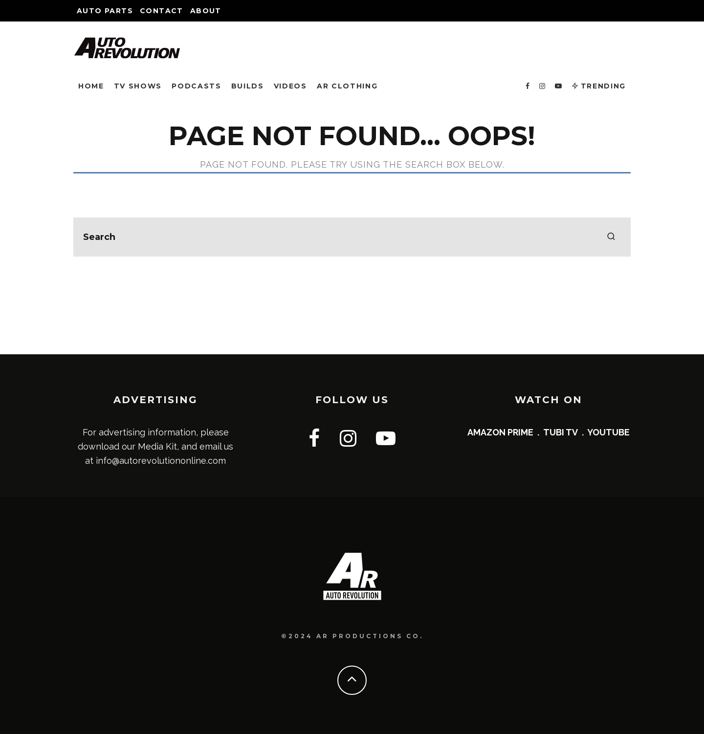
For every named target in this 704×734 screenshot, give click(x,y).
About (205, 10)
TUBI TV (560, 432)
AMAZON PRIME (500, 432)
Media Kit (157, 446)
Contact (161, 10)
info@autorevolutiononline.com (161, 460)
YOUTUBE (608, 432)
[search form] (352, 237)
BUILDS (247, 86)
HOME (91, 86)
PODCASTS (196, 86)
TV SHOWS (138, 86)
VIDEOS (290, 86)
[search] (611, 237)
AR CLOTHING (347, 86)
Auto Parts (105, 10)
